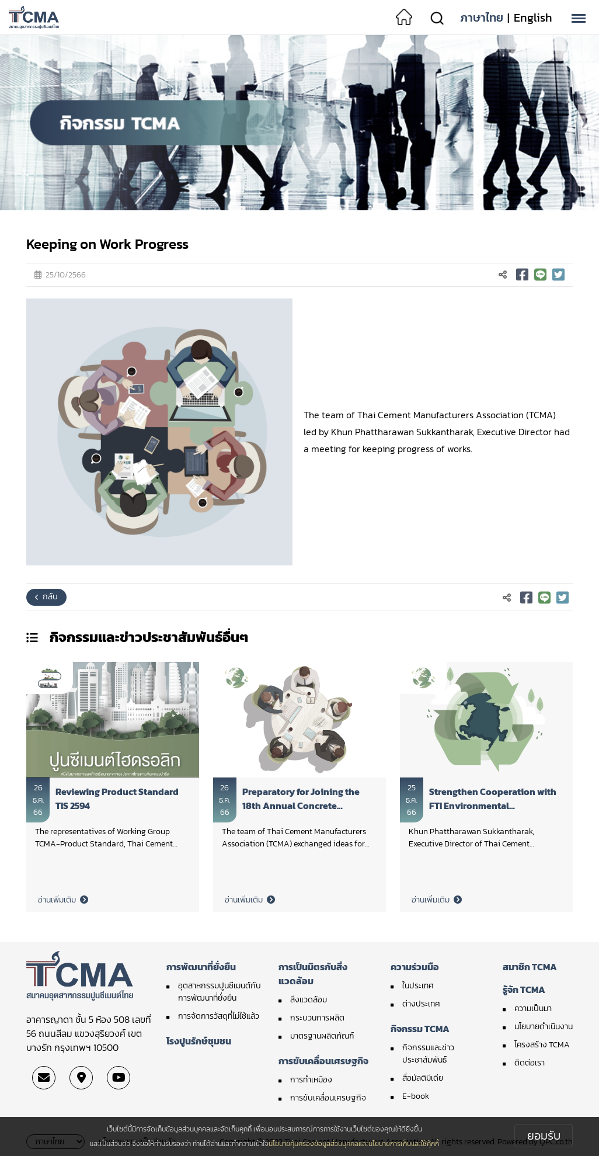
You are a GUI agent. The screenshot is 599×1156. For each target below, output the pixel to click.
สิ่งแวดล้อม (308, 1000)
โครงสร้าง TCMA (542, 1045)
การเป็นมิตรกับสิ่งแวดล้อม (312, 974)
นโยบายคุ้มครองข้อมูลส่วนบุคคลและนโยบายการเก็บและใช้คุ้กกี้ (354, 1143)
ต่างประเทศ (421, 1004)
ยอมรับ (543, 1135)
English (533, 17)
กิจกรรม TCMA (420, 1029)
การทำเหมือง (311, 1080)
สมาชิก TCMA (530, 967)
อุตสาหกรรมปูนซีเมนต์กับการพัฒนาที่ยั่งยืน (219, 992)
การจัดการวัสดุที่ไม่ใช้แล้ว (218, 1016)
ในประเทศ (418, 986)
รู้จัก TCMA (524, 990)
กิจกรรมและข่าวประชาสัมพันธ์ (428, 1054)
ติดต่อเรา (529, 1063)
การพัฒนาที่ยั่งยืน (201, 967)
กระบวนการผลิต (317, 1018)
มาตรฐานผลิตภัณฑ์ (322, 1036)
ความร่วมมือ (415, 967)
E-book (415, 1096)
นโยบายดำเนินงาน (543, 1026)
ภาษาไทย (481, 17)
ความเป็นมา (533, 1008)
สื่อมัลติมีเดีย (422, 1078)
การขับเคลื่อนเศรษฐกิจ (323, 1061)
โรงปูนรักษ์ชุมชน (198, 1041)
